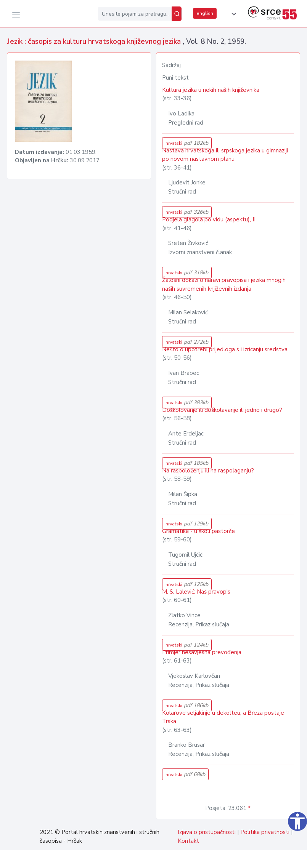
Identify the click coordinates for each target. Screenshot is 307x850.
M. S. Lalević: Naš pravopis (196, 591)
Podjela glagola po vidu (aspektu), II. (209, 219)
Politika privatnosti (264, 832)
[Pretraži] (177, 13)
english (204, 13)
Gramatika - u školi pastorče (198, 531)
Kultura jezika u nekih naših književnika (210, 90)
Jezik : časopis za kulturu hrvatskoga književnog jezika (95, 41)
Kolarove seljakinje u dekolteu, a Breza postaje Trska (223, 717)
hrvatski (187, 143)
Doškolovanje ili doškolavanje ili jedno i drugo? (222, 410)
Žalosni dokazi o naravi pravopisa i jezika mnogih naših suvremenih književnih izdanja (224, 284)
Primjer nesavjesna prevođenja (201, 652)
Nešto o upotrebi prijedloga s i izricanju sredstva (225, 349)
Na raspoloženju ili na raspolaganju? (208, 470)
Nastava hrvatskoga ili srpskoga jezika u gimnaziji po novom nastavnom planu (225, 155)
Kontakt (188, 841)
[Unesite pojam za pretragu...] (135, 13)
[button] (232, 14)
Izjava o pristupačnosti (207, 832)
